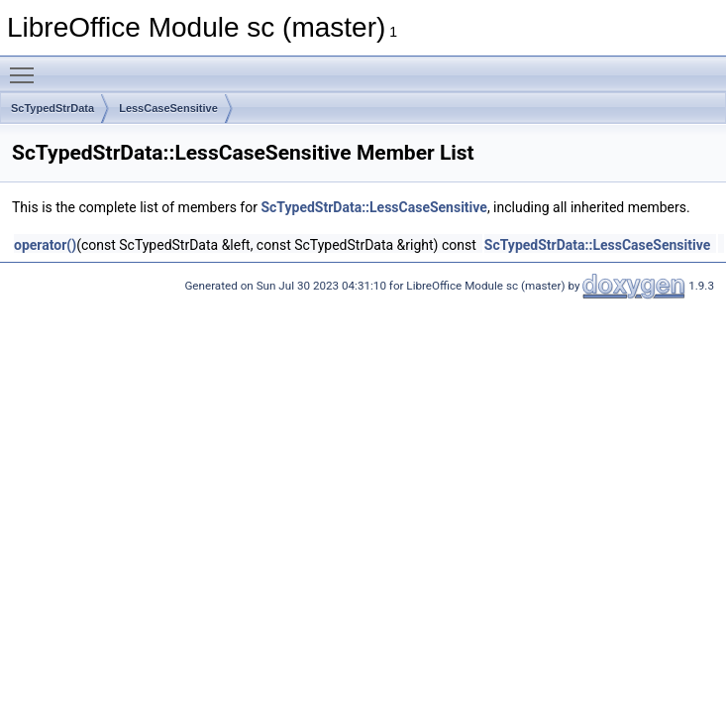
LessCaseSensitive (168, 108)
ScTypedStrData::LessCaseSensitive (373, 207)
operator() (45, 245)
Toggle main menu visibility (27, 66)
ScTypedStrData (52, 108)
